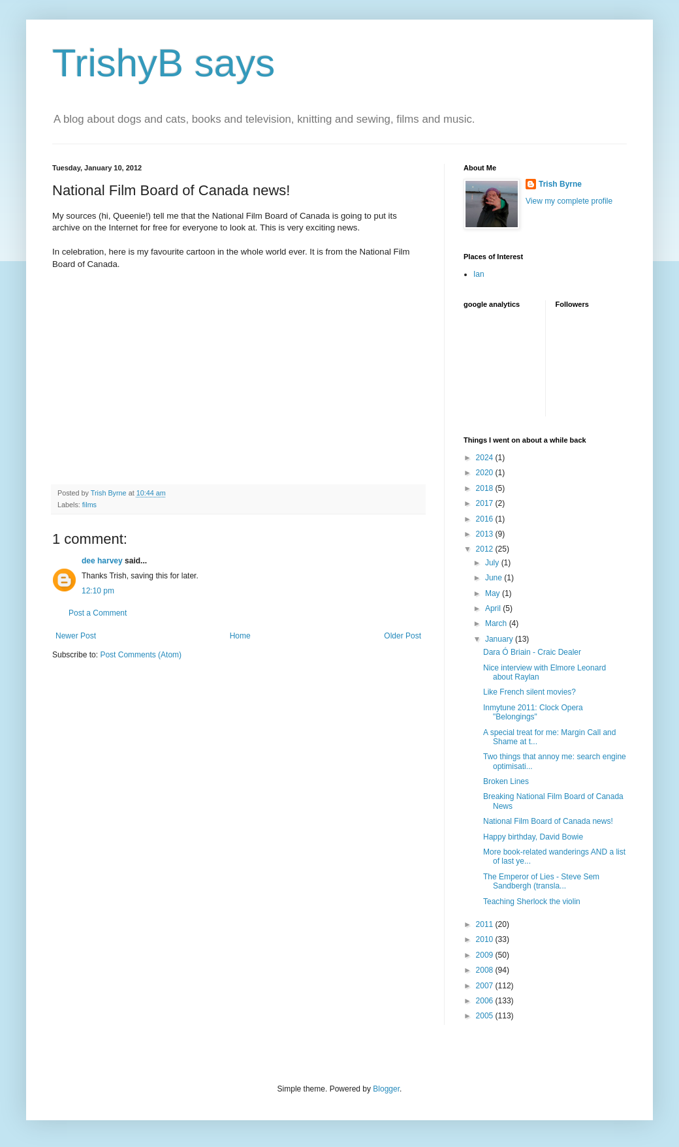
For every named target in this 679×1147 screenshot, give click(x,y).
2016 (486, 519)
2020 (486, 472)
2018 (486, 488)
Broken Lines (506, 781)
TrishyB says (163, 63)
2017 (486, 503)
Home (240, 635)
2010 (486, 939)
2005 (486, 1015)
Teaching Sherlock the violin (531, 901)
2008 (486, 970)
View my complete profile (569, 201)
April (494, 608)
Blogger (386, 1088)
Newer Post (75, 635)
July (493, 562)
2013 (486, 534)
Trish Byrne (560, 184)
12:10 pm (98, 590)
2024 (486, 457)
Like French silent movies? (529, 692)
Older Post (402, 635)
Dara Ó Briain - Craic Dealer (532, 652)
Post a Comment (98, 613)
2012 (486, 549)
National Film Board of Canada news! (548, 821)
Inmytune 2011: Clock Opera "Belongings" (533, 712)
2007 (486, 985)
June (494, 577)
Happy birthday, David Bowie (533, 836)
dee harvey (102, 560)
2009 (486, 955)
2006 (486, 1000)
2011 (486, 924)
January (500, 639)
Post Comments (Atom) (141, 654)
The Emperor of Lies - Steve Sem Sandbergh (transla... (541, 881)
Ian (478, 274)
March (497, 623)
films (89, 505)
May (493, 593)
